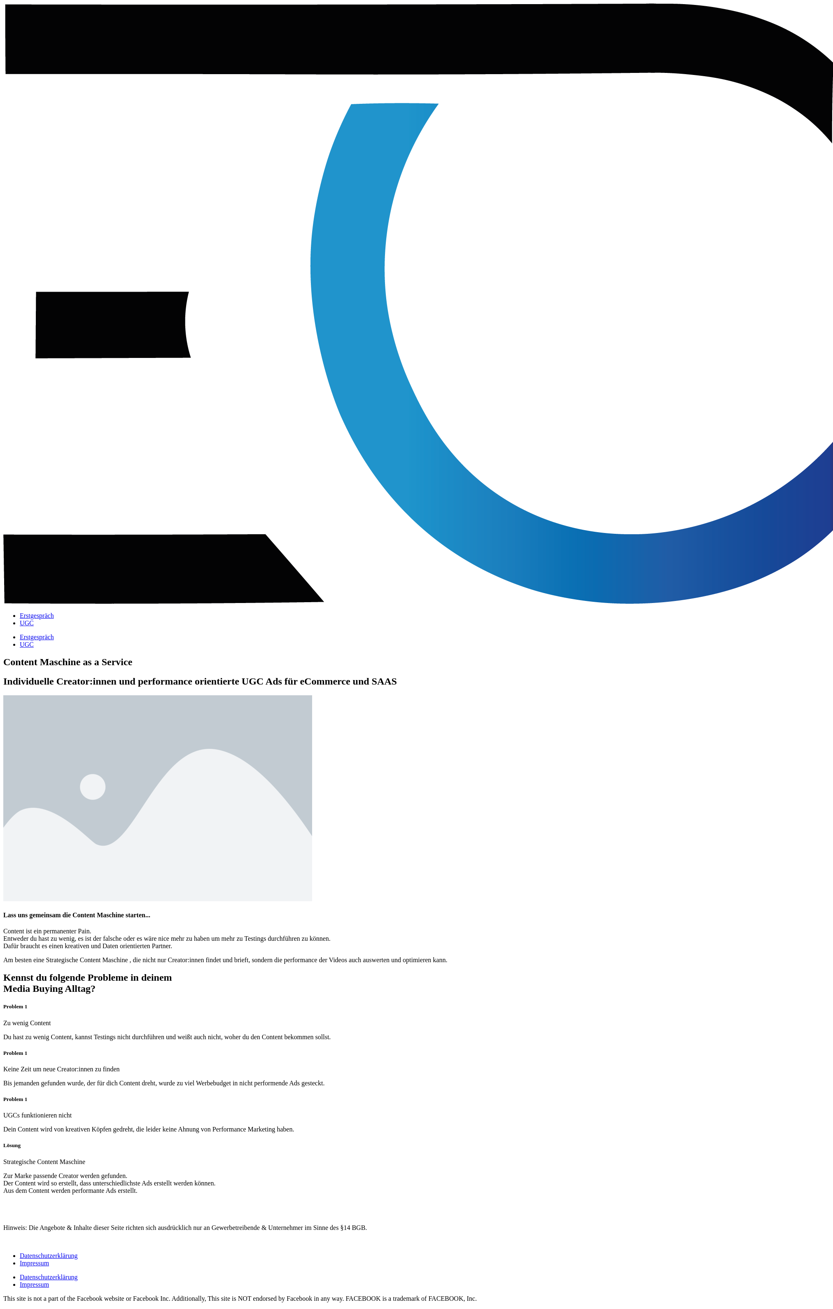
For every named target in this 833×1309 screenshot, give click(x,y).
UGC (27, 622)
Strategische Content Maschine (44, 1161)
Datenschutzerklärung (48, 1255)
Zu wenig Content (27, 1022)
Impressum (34, 1263)
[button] (416, 1023)
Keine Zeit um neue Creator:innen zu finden (61, 1069)
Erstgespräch (37, 615)
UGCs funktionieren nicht (37, 1115)
